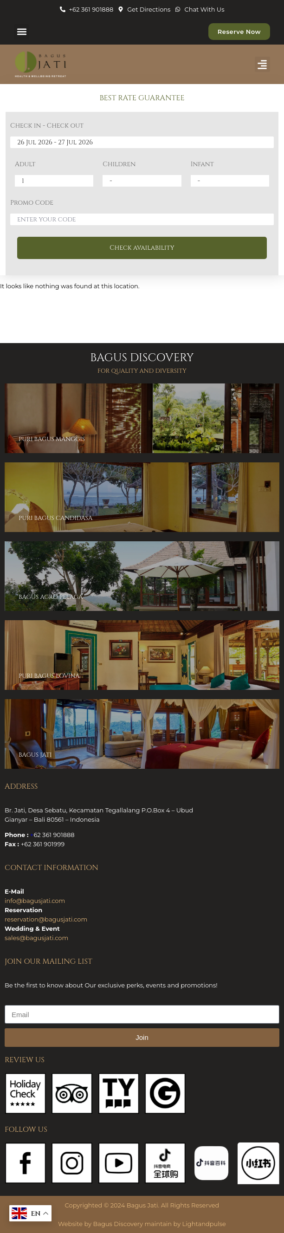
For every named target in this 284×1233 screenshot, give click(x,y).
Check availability (142, 247)
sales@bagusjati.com (36, 937)
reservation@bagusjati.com (46, 919)
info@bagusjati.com (35, 900)
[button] (21, 31)
